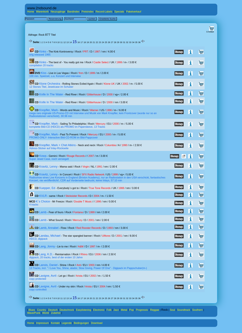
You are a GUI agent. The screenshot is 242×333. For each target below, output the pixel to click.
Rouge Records (76, 156)
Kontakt (55, 323)
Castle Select (101, 62)
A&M (81, 246)
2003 (91, 265)
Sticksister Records (76, 196)
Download (96, 323)
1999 (119, 62)
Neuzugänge (58, 11)
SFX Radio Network (93, 174)
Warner (94, 110)
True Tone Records (99, 188)
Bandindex (73, 11)
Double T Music (83, 201)
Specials (119, 11)
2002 (125, 83)
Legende (67, 323)
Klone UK (109, 83)
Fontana (78, 212)
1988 (121, 188)
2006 (98, 254)
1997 (92, 246)
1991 (99, 166)
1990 (124, 145)
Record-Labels (104, 11)
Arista (79, 275)
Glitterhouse (94, 94)
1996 (109, 110)
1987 (97, 51)
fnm (81, 73)
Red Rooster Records (88, 228)
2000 (110, 94)
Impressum (42, 323)
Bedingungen (81, 323)
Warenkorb (42, 11)
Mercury (100, 123)
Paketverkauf (133, 11)
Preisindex (87, 11)
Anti (78, 265)
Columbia (110, 145)
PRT (85, 51)
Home (30, 11)
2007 (91, 156)
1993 (110, 228)
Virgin (85, 166)
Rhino (84, 254)
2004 (96, 196)
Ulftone (106, 235)
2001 (91, 220)
